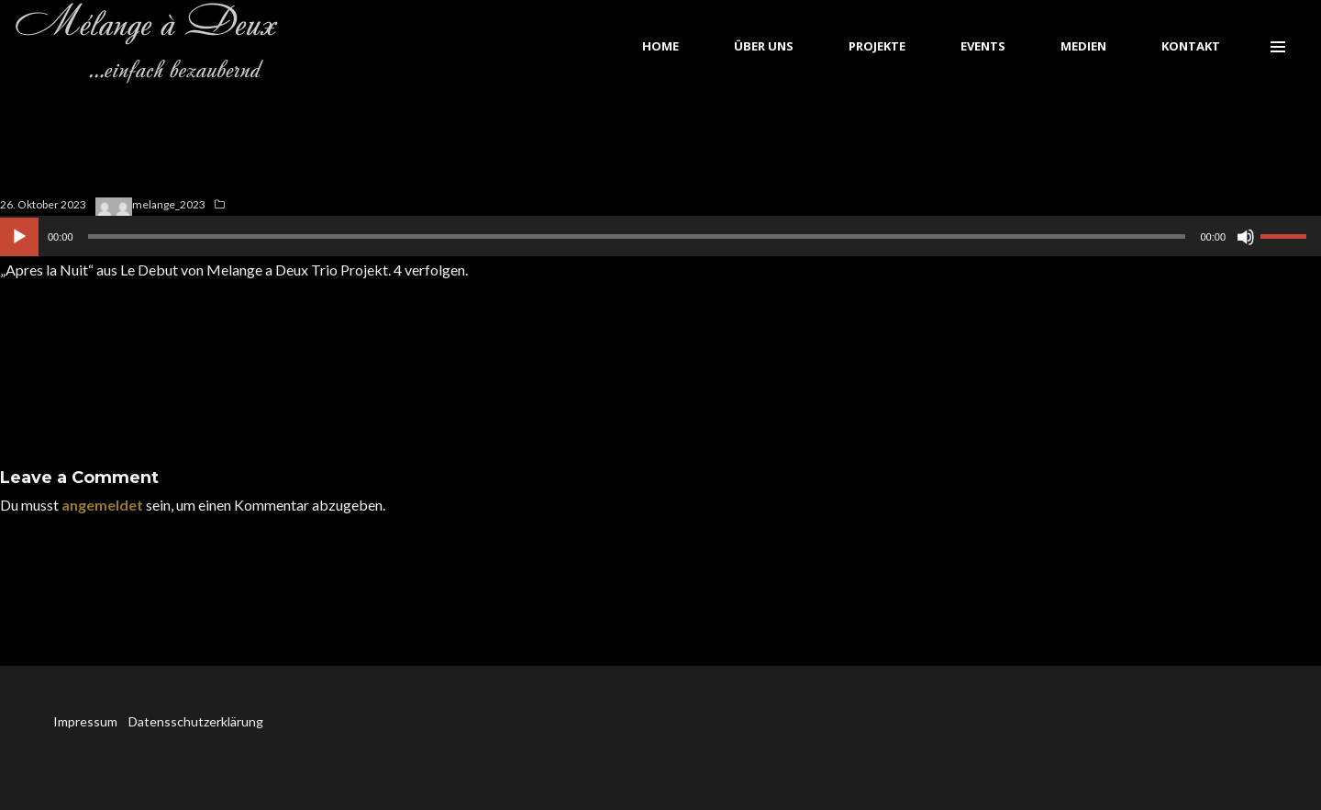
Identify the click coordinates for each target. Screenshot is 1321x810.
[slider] (637, 236)
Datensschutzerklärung (195, 721)
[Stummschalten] (1246, 237)
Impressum (86, 721)
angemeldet (102, 504)
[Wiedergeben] (19, 237)
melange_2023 (168, 204)
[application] (660, 236)
